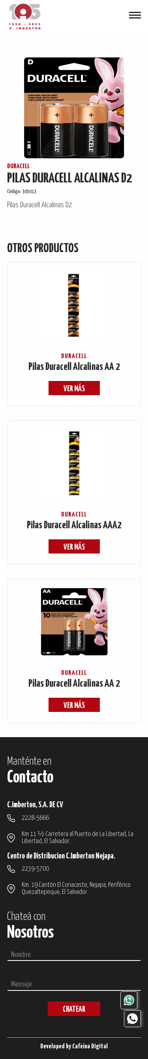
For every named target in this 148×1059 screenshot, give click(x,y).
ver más (74, 389)
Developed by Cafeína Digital (74, 1046)
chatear (74, 1009)
